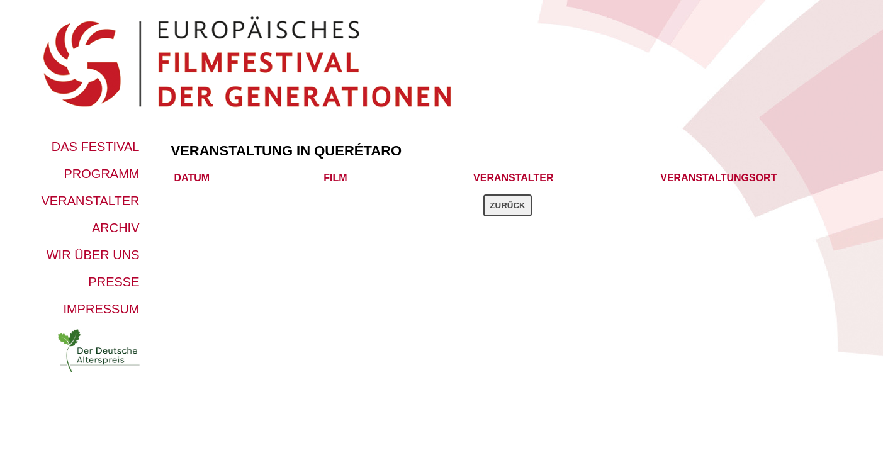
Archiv (116, 228)
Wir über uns (93, 255)
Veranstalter (91, 201)
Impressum (101, 309)
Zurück (507, 205)
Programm (102, 174)
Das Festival (96, 147)
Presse (113, 282)
